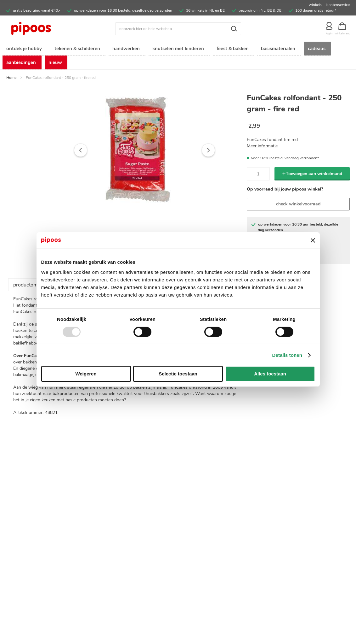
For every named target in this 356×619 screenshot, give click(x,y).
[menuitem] (24, 49)
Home (11, 79)
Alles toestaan (270, 373)
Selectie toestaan (178, 373)
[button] (67, 152)
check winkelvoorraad (298, 206)
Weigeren (85, 373)
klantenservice (338, 4)
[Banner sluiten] (313, 240)
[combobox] (178, 28)
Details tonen (287, 355)
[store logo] (49, 29)
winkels (315, 4)
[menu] (178, 56)
